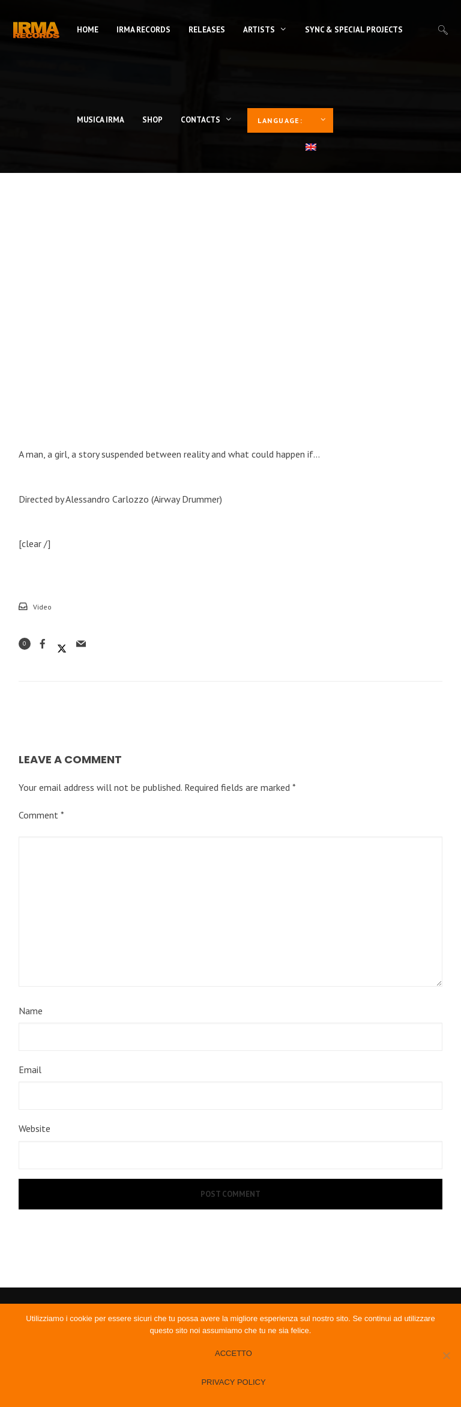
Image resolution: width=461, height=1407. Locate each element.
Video (42, 606)
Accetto (233, 1353)
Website (34, 1128)
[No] (446, 1355)
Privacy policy (233, 1382)
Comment (41, 815)
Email (30, 1070)
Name (31, 1011)
